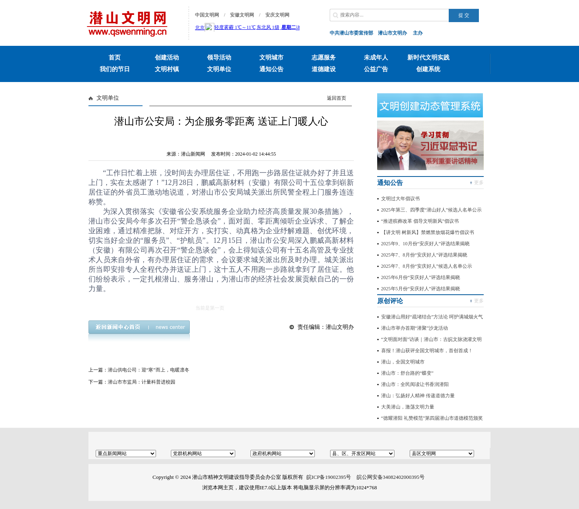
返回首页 (336, 98)
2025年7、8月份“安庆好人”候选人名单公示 (426, 266)
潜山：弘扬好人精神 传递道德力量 (418, 395)
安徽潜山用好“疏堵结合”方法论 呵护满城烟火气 (432, 317)
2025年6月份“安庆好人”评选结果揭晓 (420, 277)
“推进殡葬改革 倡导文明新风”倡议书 (420, 221)
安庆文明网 (277, 15)
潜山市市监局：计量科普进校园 (141, 382)
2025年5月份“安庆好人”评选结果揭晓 (420, 288)
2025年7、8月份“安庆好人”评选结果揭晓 (424, 255)
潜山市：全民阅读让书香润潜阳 (415, 384)
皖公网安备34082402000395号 (391, 477)
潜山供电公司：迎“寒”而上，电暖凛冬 (148, 370)
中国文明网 (207, 15)
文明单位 (107, 98)
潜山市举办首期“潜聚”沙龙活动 (414, 328)
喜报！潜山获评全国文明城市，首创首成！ (427, 350)
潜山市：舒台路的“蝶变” (407, 373)
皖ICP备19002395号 (328, 477)
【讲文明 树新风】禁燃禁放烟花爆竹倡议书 (427, 232)
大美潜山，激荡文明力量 (407, 407)
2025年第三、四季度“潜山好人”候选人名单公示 (431, 210)
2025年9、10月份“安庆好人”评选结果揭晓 (425, 243)
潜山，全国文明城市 (403, 362)
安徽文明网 (242, 15)
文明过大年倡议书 (400, 198)
